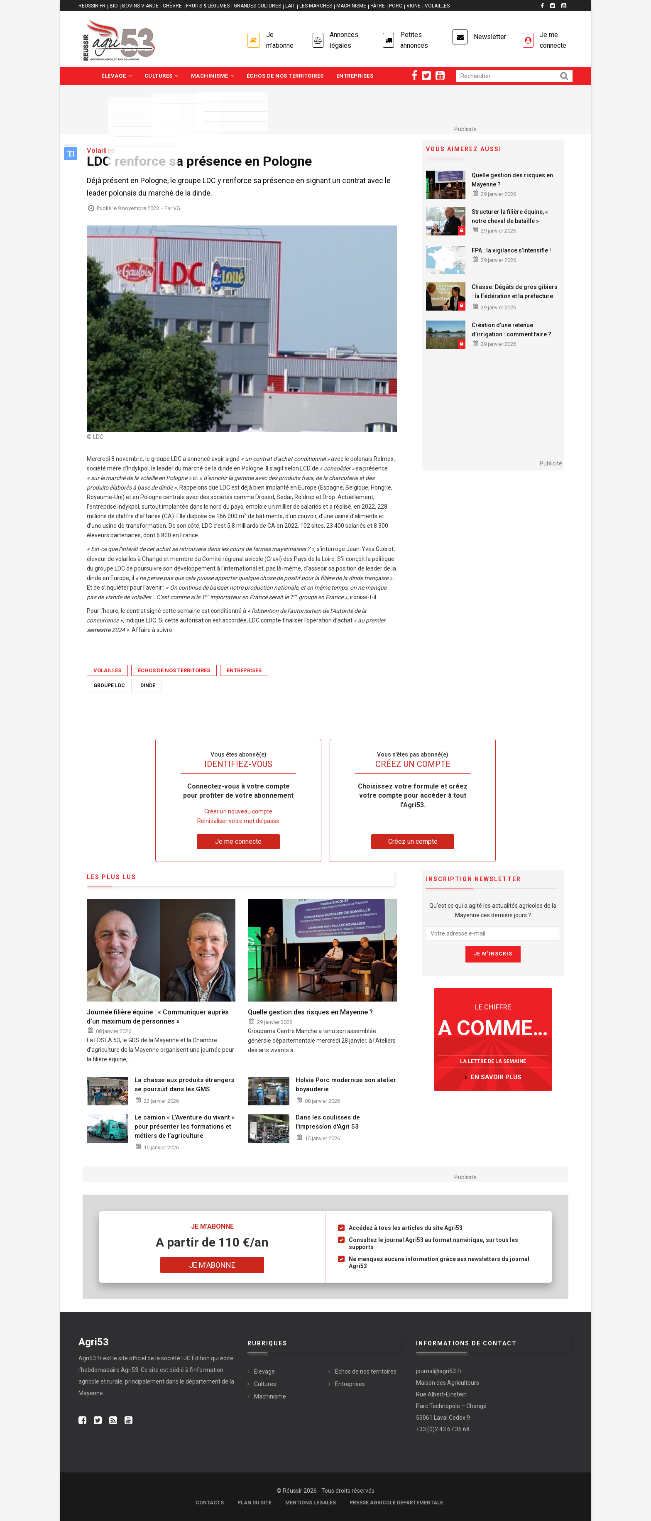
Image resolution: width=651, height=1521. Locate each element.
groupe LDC (109, 685)
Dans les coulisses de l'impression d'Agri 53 (328, 1122)
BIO (114, 6)
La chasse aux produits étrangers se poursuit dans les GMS (184, 1084)
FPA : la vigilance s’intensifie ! (511, 250)
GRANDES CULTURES (257, 6)
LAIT (290, 6)
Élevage (116, 76)
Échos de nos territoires (285, 76)
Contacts (210, 1503)
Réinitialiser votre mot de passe (238, 821)
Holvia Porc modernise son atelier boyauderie (346, 1084)
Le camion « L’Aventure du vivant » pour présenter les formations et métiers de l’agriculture (185, 1126)
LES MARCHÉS (315, 6)
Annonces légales (344, 40)
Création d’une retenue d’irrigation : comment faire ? (511, 330)
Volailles (107, 670)
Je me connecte (553, 40)
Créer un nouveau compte (238, 811)
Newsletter (490, 37)
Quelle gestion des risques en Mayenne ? (512, 180)
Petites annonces (414, 40)
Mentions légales (310, 1503)
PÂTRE (377, 6)
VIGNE (413, 6)
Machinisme (212, 76)
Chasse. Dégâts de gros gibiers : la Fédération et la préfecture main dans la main (515, 296)
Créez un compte (413, 841)
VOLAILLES (437, 6)
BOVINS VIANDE (140, 6)
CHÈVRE (172, 6)
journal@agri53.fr (439, 1371)
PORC (395, 6)
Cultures (161, 76)
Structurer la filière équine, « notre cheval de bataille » (510, 216)
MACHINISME (351, 6)
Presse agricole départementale (396, 1503)
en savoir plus (496, 1077)
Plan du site (254, 1503)
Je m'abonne (280, 40)
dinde (147, 685)
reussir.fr (91, 6)
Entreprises (355, 76)
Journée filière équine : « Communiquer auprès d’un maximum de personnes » (158, 1016)
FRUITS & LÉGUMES (208, 6)
